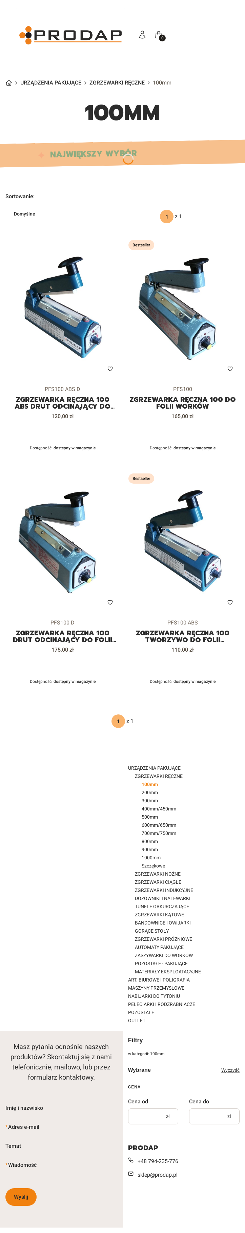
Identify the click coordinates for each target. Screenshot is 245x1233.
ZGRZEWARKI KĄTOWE (159, 914)
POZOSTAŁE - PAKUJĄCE (161, 963)
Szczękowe (153, 865)
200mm (150, 792)
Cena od (138, 1101)
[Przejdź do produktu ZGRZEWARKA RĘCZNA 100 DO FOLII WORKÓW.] (183, 307)
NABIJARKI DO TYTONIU (154, 996)
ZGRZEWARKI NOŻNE (158, 874)
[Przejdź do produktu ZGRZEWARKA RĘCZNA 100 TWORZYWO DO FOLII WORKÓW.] (183, 541)
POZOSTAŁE (141, 1012)
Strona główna (8, 82)
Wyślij (21, 1197)
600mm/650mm (159, 825)
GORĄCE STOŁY (152, 931)
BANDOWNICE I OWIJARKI (163, 923)
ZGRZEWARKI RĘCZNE (117, 82)
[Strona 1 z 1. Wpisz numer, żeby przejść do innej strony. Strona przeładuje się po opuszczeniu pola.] (166, 216)
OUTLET (136, 1020)
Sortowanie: (20, 196)
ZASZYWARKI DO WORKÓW (164, 955)
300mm (150, 800)
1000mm (151, 857)
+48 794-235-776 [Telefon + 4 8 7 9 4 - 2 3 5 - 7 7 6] (158, 1161)
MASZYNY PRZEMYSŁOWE (156, 988)
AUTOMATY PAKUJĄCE (159, 947)
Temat (13, 1146)
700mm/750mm (159, 833)
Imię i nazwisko (24, 1108)
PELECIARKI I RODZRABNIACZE (161, 1004)
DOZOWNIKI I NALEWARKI (162, 898)
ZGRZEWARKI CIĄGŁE (158, 882)
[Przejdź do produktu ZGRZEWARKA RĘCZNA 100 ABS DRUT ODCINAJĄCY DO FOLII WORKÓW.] (63, 307)
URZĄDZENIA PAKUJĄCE (50, 82)
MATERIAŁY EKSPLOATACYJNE (168, 971)
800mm (150, 841)
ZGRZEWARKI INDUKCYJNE (164, 890)
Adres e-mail (23, 1127)
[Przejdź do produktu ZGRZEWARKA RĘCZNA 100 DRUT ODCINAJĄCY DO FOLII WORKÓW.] (63, 541)
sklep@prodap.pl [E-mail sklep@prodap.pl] (158, 1175)
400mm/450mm (159, 808)
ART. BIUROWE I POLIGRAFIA (159, 980)
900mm (150, 849)
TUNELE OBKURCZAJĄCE (162, 906)
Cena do (199, 1101)
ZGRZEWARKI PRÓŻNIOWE (163, 939)
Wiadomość (22, 1165)
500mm (150, 817)
